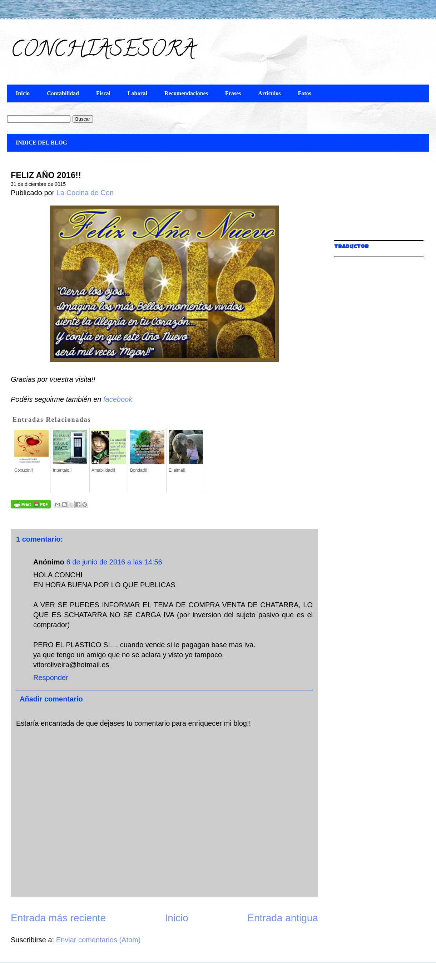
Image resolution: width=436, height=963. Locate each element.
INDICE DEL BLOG (41, 143)
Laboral (137, 93)
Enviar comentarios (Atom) (98, 940)
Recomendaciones (186, 93)
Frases (233, 93)
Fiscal (103, 93)
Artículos (269, 93)
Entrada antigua (282, 917)
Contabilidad (63, 93)
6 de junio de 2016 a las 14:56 (114, 562)
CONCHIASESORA (103, 51)
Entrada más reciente (58, 917)
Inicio (23, 93)
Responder (50, 677)
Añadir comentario (51, 699)
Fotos (304, 93)
